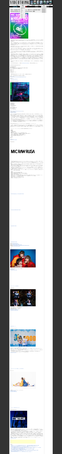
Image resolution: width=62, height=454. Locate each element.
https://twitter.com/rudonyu (13, 352)
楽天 (22, 111)
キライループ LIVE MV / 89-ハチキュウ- (15, 407)
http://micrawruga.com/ (15, 243)
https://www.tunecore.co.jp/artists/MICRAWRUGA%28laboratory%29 (21, 245)
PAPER (22, 10)
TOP (12, 5)
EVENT (22, 16)
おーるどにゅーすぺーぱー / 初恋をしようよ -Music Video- (17, 368)
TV (22, 13)
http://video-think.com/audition (13, 139)
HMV (18, 111)
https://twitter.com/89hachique (13, 391)
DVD (43, 5)
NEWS (17, 5)
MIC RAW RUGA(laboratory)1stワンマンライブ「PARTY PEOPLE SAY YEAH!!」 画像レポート (21, 451)
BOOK (22, 9)
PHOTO (38, 5)
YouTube (25, 6)
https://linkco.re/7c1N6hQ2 (13, 112)
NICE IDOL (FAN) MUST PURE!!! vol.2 (43, 10)
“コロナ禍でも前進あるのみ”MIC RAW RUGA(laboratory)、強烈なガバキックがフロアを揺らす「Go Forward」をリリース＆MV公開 (26, 447)
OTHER (22, 17)
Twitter (14, 6)
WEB (22, 12)
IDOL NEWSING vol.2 (43, 8)
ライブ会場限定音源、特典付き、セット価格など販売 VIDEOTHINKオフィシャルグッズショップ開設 (22, 449)
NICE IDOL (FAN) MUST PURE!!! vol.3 (43, 12)
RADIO (22, 14)
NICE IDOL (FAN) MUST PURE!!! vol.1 (43, 9)
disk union (20, 111)
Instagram (36, 6)
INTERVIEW (33, 5)
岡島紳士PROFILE (22, 8)
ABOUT (22, 5)
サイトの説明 (22, 6)
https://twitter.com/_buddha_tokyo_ (14, 310)
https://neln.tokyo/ (12, 269)
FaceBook (47, 6)
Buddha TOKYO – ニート (13, 326)
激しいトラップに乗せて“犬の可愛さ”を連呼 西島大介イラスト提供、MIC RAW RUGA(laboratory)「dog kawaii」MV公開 (24, 450)
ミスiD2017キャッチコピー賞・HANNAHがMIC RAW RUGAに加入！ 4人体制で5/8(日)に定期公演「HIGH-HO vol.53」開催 (25, 445)
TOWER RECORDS (14, 111)
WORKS (28, 5)
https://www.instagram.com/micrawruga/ (17, 244)
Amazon (11, 111)
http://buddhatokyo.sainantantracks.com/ (14, 309)
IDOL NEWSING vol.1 (43, 6)
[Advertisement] (23, 442)
